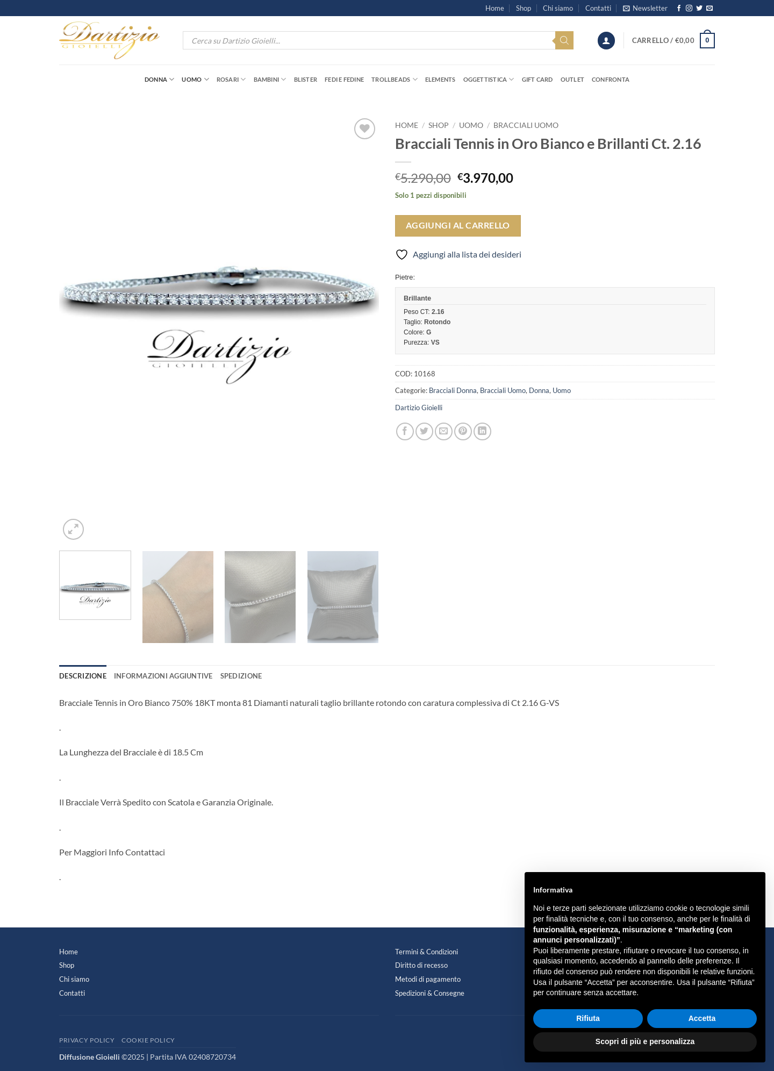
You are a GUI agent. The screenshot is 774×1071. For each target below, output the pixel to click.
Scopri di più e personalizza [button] (645, 1041)
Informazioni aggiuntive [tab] (163, 676)
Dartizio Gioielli (418, 407)
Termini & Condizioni (426, 951)
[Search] (564, 40)
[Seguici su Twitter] (699, 8)
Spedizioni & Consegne (429, 993)
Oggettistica (488, 79)
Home (494, 8)
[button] (645, 8)
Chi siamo (558, 8)
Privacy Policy (87, 1040)
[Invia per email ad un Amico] (444, 431)
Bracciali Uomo (525, 125)
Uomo (195, 79)
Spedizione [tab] (241, 676)
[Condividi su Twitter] (424, 431)
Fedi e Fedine (344, 79)
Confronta (610, 79)
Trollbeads (394, 79)
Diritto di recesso (421, 965)
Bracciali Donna (453, 390)
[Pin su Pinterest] (463, 431)
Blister (306, 79)
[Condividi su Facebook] (405, 431)
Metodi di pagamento (428, 979)
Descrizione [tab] (82, 676)
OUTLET (572, 79)
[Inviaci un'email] (709, 8)
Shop (523, 8)
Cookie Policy (148, 1040)
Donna (160, 79)
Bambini (270, 79)
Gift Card (537, 79)
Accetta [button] (702, 1018)
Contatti (598, 8)
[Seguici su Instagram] (689, 8)
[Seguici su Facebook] (679, 8)
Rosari (231, 79)
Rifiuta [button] (588, 1018)
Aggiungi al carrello (458, 225)
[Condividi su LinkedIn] (482, 431)
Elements (440, 79)
